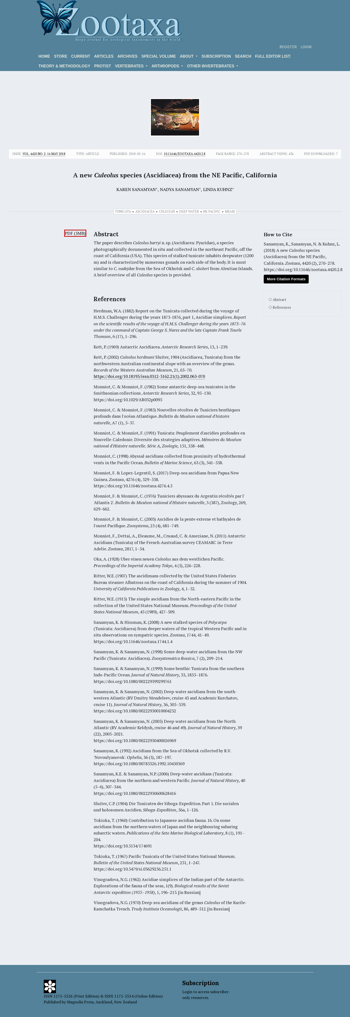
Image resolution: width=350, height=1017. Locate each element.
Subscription (216, 56)
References (282, 307)
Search (243, 56)
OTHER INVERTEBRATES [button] (211, 66)
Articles (104, 56)
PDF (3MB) (75, 233)
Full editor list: (273, 56)
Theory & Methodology (64, 66)
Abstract (279, 299)
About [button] (187, 56)
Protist (102, 66)
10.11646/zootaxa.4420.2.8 (184, 154)
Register (288, 46)
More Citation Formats (286, 279)
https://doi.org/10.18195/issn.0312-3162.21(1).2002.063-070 (149, 376)
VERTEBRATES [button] (130, 66)
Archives (127, 56)
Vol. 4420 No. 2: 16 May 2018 (44, 154)
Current (80, 56)
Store (60, 56)
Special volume (158, 56)
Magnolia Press (80, 1002)
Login (306, 46)
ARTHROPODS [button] (165, 66)
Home (44, 56)
